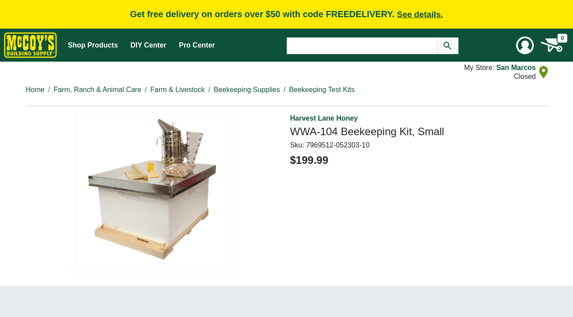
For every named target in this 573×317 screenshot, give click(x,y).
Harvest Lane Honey (324, 118)
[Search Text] (362, 45)
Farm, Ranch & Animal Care (97, 89)
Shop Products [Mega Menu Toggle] (93, 45)
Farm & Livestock (177, 89)
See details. (420, 14)
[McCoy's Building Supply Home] (30, 45)
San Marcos (516, 67)
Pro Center (197, 45)
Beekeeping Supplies (247, 89)
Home (35, 89)
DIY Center (148, 45)
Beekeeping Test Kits (322, 89)
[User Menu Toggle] (525, 45)
